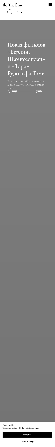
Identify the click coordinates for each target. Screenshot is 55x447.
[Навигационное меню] (50, 4)
